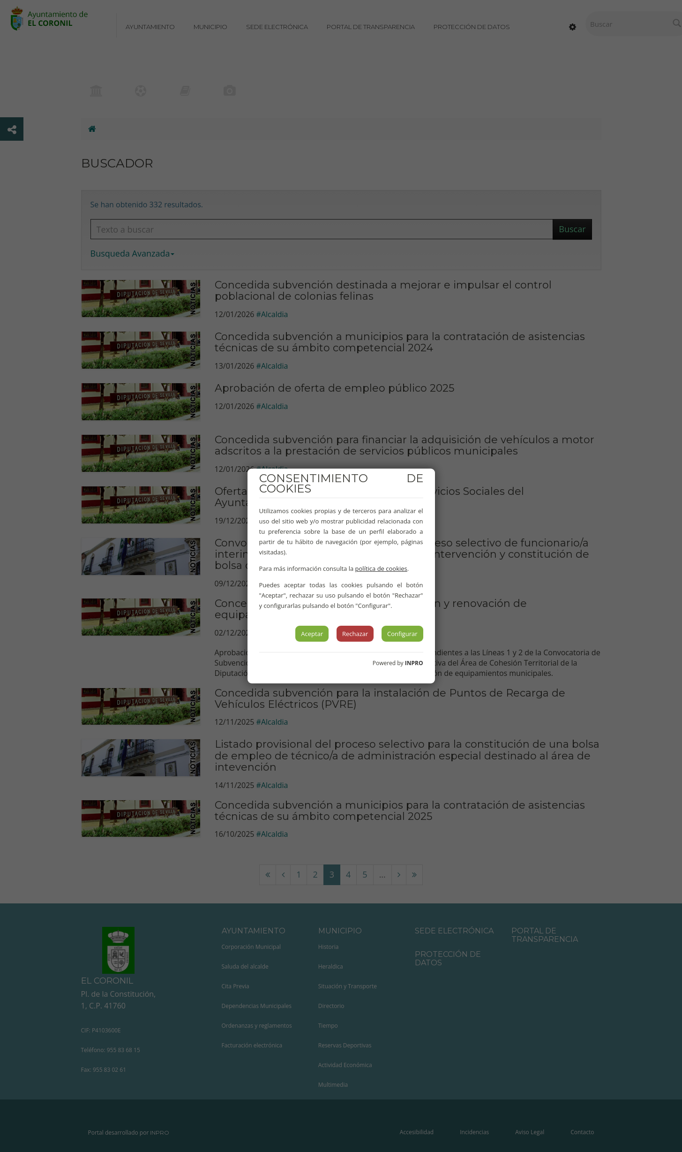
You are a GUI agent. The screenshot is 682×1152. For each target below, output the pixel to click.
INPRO (414, 663)
